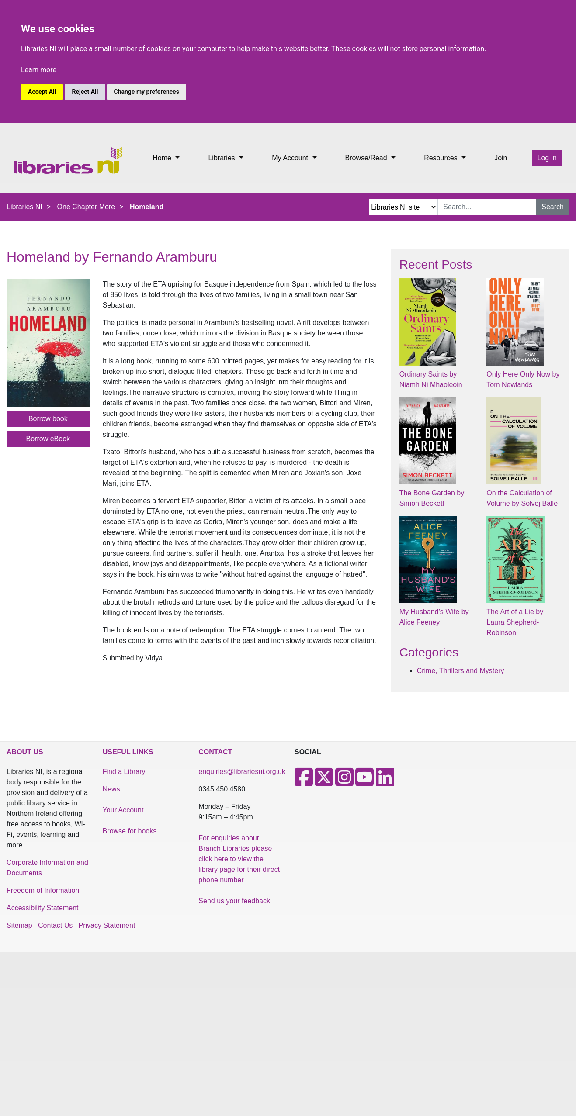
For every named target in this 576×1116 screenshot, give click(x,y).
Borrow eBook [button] (48, 438)
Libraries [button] (222, 158)
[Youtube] (364, 782)
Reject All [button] (85, 91)
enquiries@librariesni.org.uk (241, 771)
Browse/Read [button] (367, 158)
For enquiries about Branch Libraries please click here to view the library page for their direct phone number (239, 859)
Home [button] (163, 158)
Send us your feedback (234, 901)
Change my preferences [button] (146, 91)
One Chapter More (86, 207)
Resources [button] (441, 158)
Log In (547, 158)
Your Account (123, 810)
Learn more (38, 70)
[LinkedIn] (385, 782)
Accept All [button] (42, 91)
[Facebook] (304, 782)
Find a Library (124, 771)
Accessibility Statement (43, 908)
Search (552, 207)
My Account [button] (291, 158)
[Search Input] (486, 207)
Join (500, 158)
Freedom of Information (43, 890)
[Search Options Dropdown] (403, 207)
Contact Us (55, 925)
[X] (324, 782)
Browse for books (130, 831)
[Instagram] (344, 782)
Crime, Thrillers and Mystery (460, 670)
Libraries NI (24, 207)
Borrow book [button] (48, 418)
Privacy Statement (107, 925)
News (111, 789)
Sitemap (19, 925)
